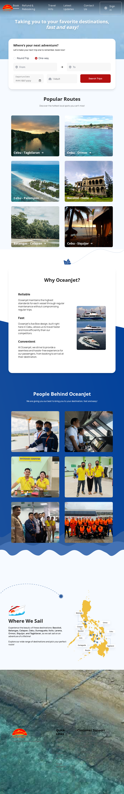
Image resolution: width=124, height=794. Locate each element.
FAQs (58, 758)
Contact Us (61, 771)
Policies (60, 753)
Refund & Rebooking (61, 746)
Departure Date (23, 76)
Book (58, 739)
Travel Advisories (61, 765)
